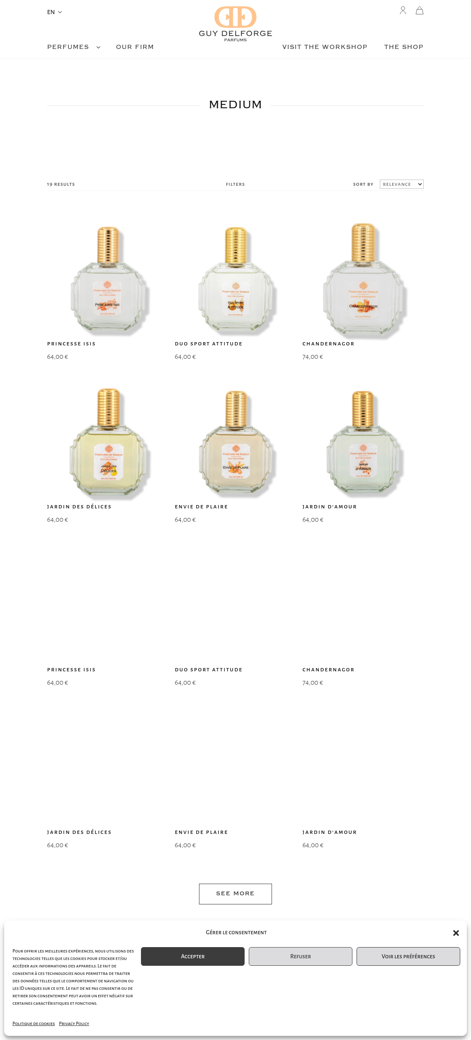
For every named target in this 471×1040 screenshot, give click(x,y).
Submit (295, 843)
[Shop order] (402, 184)
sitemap (109, 913)
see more (235, 568)
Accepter (192, 956)
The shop (404, 47)
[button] (456, 933)
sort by (363, 184)
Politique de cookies (33, 1023)
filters (235, 184)
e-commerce (235, 913)
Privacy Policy (74, 1023)
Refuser (300, 956)
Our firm (135, 47)
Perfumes (68, 47)
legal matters (361, 913)
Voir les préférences (408, 956)
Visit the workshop (325, 47)
